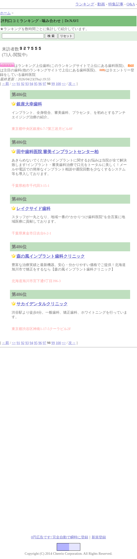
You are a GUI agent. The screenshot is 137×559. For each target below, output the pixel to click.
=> (64, 84)
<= (14, 84)
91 (18, 84)
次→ (72, 84)
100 (58, 84)
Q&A (131, 4)
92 (22, 84)
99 (53, 84)
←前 (5, 84)
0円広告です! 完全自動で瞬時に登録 (59, 537)
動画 (101, 4)
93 (27, 84)
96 (40, 84)
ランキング (84, 4)
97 (44, 84)
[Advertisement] (68, 380)
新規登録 (99, 537)
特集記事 (115, 4)
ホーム (5, 13)
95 (36, 84)
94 (31, 84)
